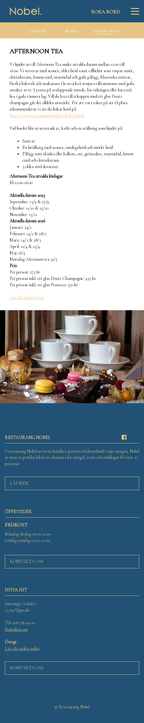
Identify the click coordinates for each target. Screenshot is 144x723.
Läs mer (19, 483)
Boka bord (105, 12)
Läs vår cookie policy (22, 648)
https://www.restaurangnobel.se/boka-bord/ (47, 115)
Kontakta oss (27, 561)
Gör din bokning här (27, 297)
